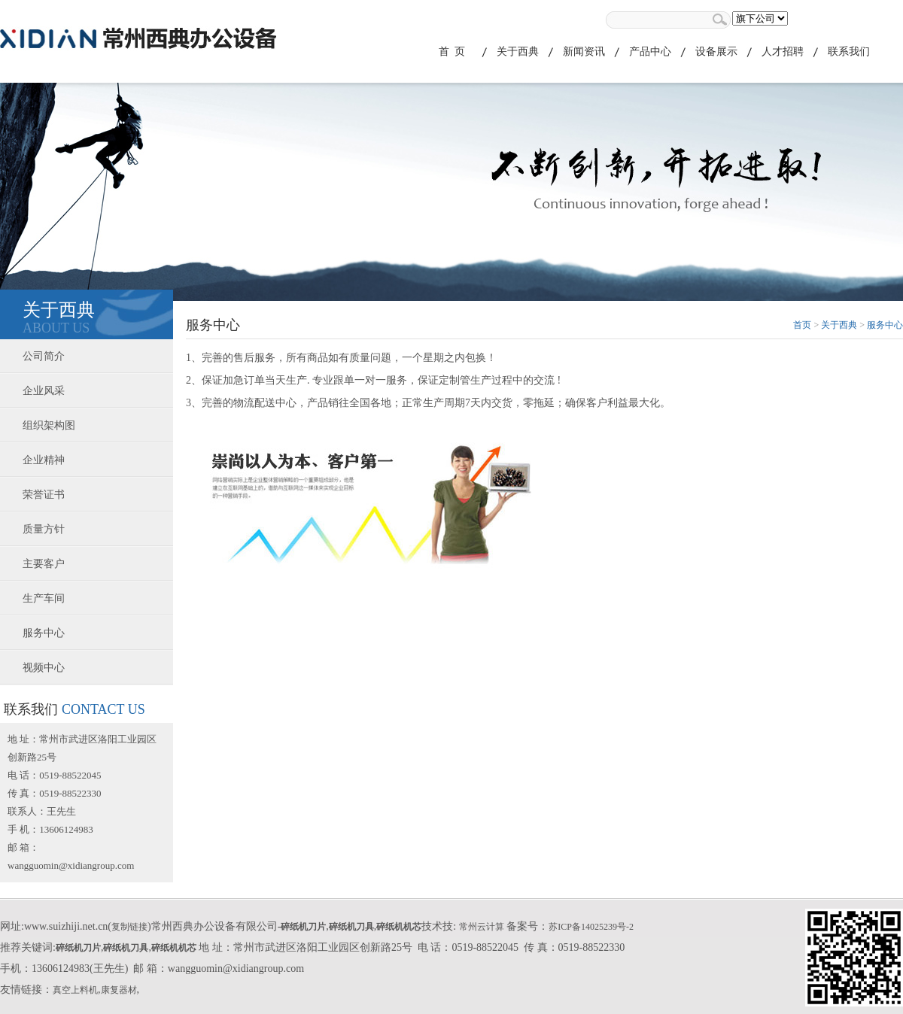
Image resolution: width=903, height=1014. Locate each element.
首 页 (452, 51)
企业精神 (44, 460)
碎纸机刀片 (303, 926)
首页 (802, 325)
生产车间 (44, 598)
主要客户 (44, 563)
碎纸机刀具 (351, 926)
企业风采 (44, 390)
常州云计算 (481, 926)
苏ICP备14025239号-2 (591, 926)
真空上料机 (75, 990)
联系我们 (849, 51)
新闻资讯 (584, 51)
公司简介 (44, 356)
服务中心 (44, 633)
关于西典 (518, 51)
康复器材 (119, 990)
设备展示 (716, 51)
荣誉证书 (44, 494)
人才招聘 (783, 51)
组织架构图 (49, 425)
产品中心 (650, 51)
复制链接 (129, 926)
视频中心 (44, 667)
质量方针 (44, 529)
